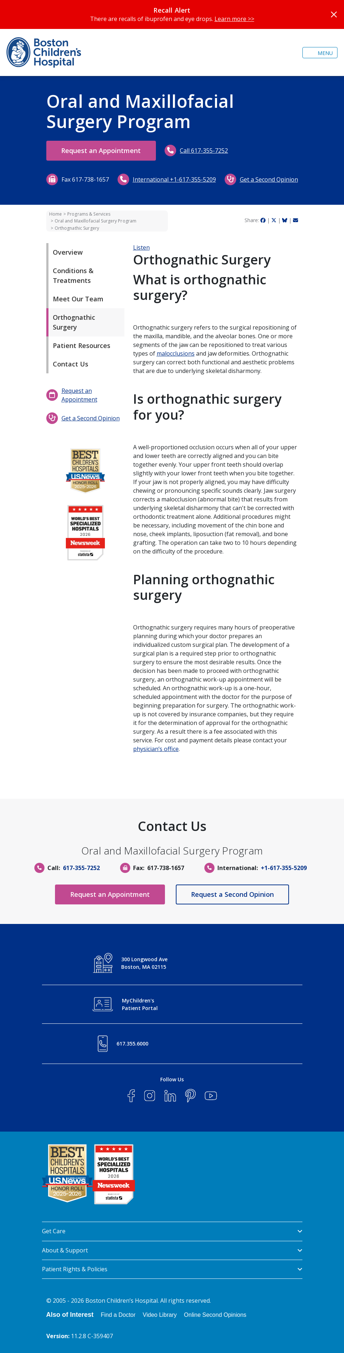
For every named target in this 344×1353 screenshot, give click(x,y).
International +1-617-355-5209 (174, 179)
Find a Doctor (118, 1315)
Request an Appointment (101, 150)
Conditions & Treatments (73, 275)
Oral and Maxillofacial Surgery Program (96, 221)
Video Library (160, 1315)
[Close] (334, 14)
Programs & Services (88, 214)
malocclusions (176, 353)
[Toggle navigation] (319, 52)
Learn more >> (234, 19)
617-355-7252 (81, 868)
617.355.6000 (132, 1043)
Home (55, 214)
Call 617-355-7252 (204, 150)
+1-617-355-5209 (284, 868)
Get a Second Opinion (269, 179)
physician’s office (156, 749)
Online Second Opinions (215, 1315)
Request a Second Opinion (232, 894)
